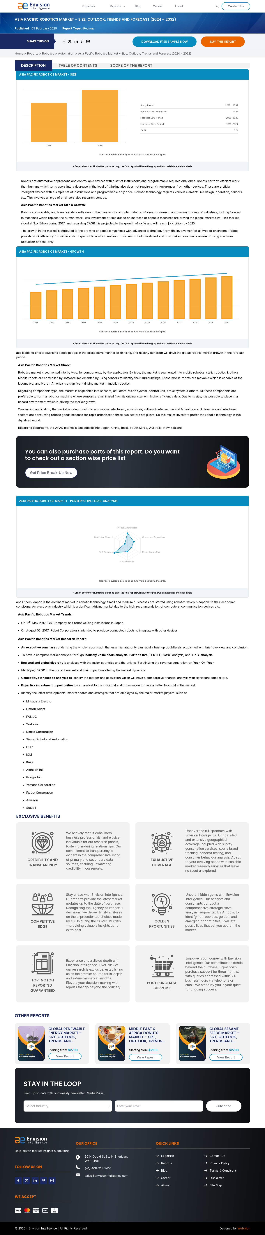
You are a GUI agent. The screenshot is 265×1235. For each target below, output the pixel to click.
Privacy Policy (219, 1163)
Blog (138, 6)
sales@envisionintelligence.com (106, 1176)
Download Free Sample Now (164, 41)
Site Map (216, 1185)
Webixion (244, 1228)
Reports (118, 6)
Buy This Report (223, 41)
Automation (66, 53)
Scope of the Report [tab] (131, 65)
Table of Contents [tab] (78, 65)
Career (157, 6)
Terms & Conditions (223, 1170)
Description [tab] (33, 65)
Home (19, 53)
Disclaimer (217, 1178)
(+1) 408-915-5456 (98, 1168)
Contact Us (236, 6)
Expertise (88, 6)
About (178, 6)
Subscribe (223, 1106)
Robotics (48, 53)
